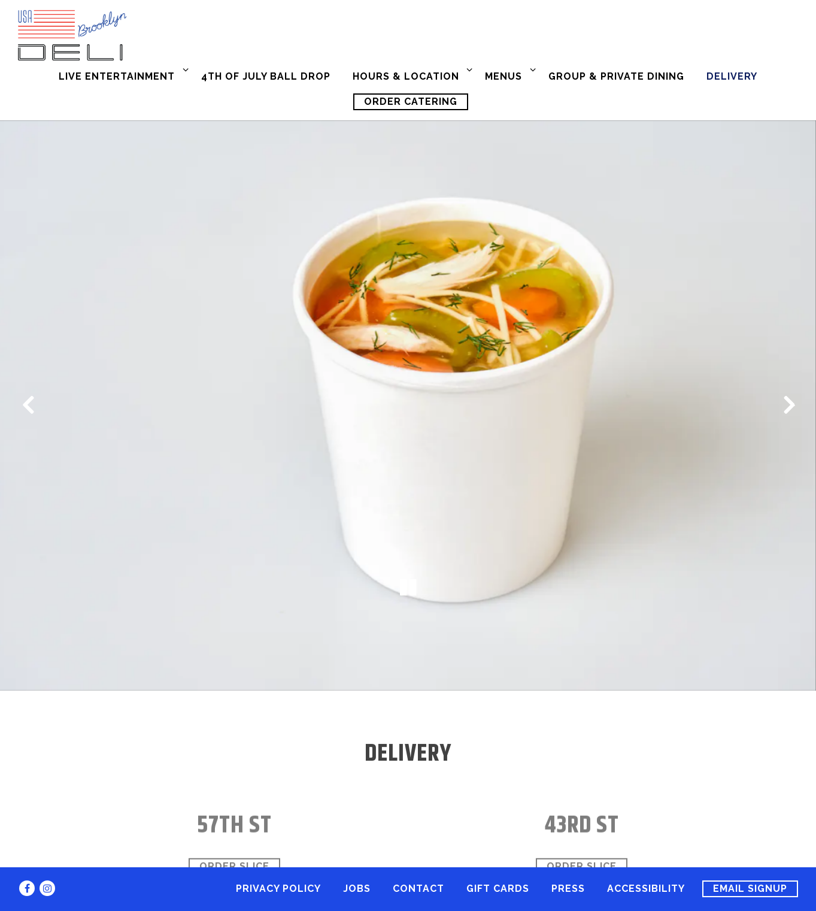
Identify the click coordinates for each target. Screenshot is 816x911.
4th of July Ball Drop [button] (265, 76)
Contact (418, 888)
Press (568, 888)
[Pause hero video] (408, 550)
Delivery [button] (731, 76)
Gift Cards (497, 888)
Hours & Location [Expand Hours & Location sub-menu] (410, 75)
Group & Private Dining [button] (616, 76)
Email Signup (750, 888)
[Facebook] (27, 888)
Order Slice (234, 824)
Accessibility (646, 888)
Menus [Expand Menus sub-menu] (508, 75)
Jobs (357, 888)
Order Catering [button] (410, 101)
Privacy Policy (278, 888)
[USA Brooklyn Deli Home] (140, 35)
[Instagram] (47, 888)
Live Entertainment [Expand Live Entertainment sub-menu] (121, 75)
